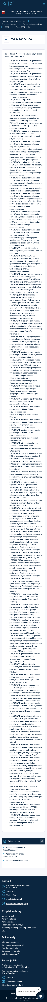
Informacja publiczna (10, 942)
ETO (3, 931)
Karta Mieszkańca (9, 919)
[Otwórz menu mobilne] (44, 3)
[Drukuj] (42, 841)
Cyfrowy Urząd (8, 916)
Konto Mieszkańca (9, 922)
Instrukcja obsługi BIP (10, 954)
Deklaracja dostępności (11, 951)
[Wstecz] (6, 39)
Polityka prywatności (10, 948)
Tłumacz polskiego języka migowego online (19, 928)
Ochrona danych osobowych (13, 945)
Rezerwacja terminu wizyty (12, 925)
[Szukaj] (4, 3)
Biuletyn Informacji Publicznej (13, 21)
